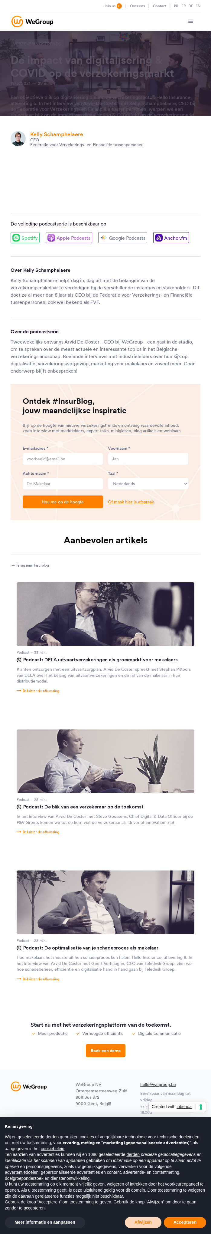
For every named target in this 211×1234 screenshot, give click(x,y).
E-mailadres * (36, 448)
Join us (113, 6)
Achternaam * (36, 473)
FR (183, 6)
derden (133, 1154)
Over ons (137, 6)
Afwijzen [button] (143, 1222)
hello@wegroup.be (158, 1084)
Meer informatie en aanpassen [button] (45, 1222)
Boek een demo (106, 1050)
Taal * (113, 473)
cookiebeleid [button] (52, 1148)
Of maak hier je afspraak (131, 502)
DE (190, 6)
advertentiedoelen (21, 1172)
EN (198, 6)
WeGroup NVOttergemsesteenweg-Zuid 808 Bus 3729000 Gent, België (101, 1094)
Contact (159, 6)
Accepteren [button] (185, 1222)
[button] (191, 21)
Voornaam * (119, 448)
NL (176, 6)
